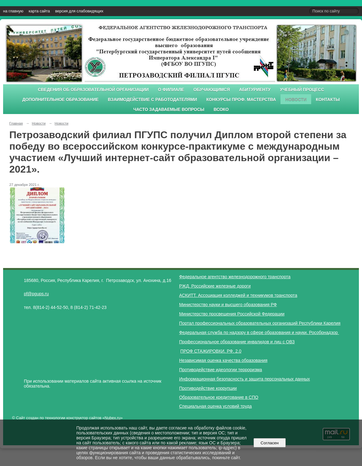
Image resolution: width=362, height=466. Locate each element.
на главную (13, 11)
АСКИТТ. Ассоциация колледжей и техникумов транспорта (238, 295)
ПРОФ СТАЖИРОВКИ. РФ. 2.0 (210, 351)
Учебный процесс (302, 89)
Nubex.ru (113, 418)
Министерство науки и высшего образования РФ (228, 304)
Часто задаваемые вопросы (168, 109)
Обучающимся (211, 89)
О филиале (171, 89)
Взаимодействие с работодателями (152, 99)
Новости (296, 99)
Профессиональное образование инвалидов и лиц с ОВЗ (237, 341)
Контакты (328, 99)
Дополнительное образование (60, 99)
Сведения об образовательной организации (93, 89)
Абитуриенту (255, 89)
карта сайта (39, 11)
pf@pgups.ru (36, 293)
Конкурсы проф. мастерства (241, 99)
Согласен (269, 443)
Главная (16, 123)
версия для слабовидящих (79, 11)
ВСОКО (221, 109)
